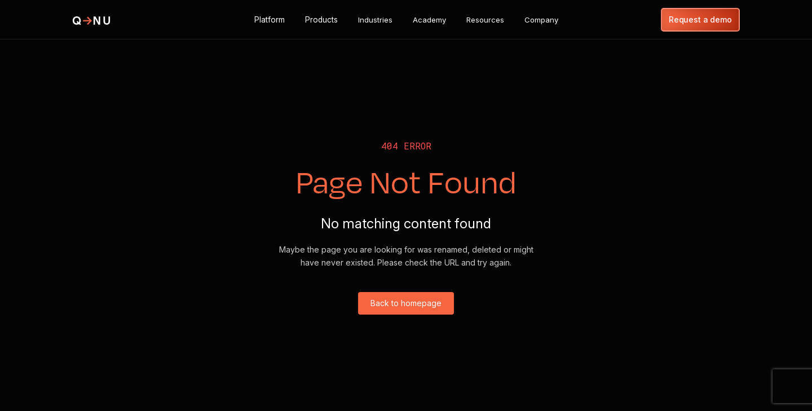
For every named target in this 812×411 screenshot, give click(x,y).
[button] (269, 20)
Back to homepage (406, 303)
